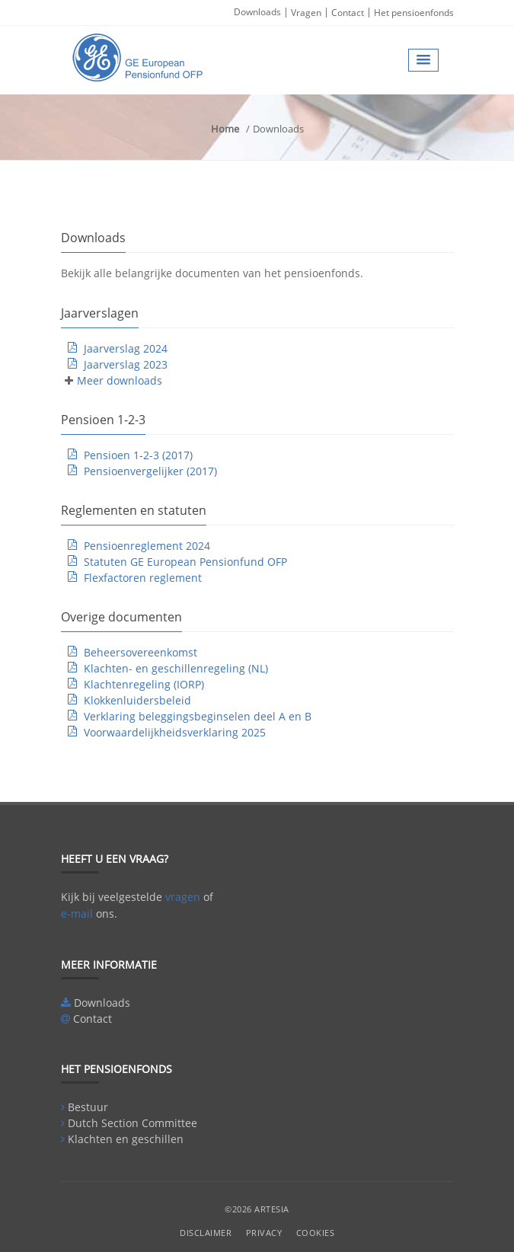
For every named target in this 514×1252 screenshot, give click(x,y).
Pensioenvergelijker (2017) (150, 471)
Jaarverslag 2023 (126, 364)
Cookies (315, 1232)
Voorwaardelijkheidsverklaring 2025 (175, 732)
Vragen (306, 12)
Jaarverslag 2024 (126, 348)
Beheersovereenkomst (140, 652)
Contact (347, 12)
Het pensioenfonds (414, 12)
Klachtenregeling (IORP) (144, 684)
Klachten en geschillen (126, 1139)
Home (225, 129)
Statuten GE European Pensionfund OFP (185, 561)
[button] (423, 60)
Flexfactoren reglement (143, 577)
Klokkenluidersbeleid (137, 700)
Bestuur (88, 1107)
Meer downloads (119, 380)
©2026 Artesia (257, 1209)
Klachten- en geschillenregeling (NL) (176, 668)
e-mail (77, 913)
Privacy (264, 1232)
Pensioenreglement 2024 (147, 545)
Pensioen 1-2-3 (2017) (138, 455)
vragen (182, 896)
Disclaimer (205, 1232)
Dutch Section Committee (132, 1123)
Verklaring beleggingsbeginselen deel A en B (197, 716)
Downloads (257, 11)
